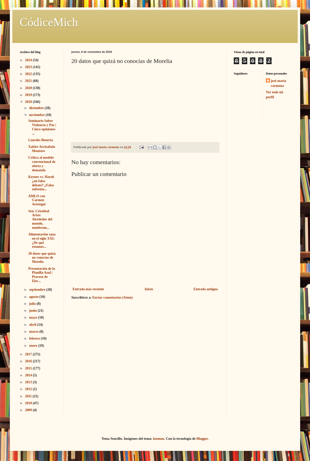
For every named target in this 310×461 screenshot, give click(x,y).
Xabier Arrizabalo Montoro (41, 149)
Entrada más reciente (88, 289)
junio (33, 310)
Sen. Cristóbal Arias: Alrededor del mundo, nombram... (40, 219)
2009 (29, 410)
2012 (29, 389)
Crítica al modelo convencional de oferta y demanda (41, 164)
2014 (29, 375)
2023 (29, 67)
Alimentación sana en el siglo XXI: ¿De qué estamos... (42, 240)
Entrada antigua (206, 289)
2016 (29, 361)
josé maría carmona (278, 83)
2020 (29, 88)
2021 (29, 81)
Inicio (149, 289)
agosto (34, 297)
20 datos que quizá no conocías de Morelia (42, 258)
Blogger (202, 439)
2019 (29, 95)
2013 (29, 382)
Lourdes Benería (40, 140)
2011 (29, 396)
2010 (29, 403)
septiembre (37, 289)
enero (33, 345)
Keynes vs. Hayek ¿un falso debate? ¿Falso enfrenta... (41, 183)
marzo (34, 331)
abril (33, 325)
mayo (33, 317)
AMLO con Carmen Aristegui (37, 200)
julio (33, 304)
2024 (29, 60)
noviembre (37, 115)
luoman (158, 439)
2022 (29, 74)
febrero (35, 338)
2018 (29, 102)
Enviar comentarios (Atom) (113, 297)
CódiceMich (49, 22)
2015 (29, 368)
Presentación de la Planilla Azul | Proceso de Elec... (41, 275)
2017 (29, 354)
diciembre (37, 108)
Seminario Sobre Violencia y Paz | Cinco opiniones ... (42, 127)
